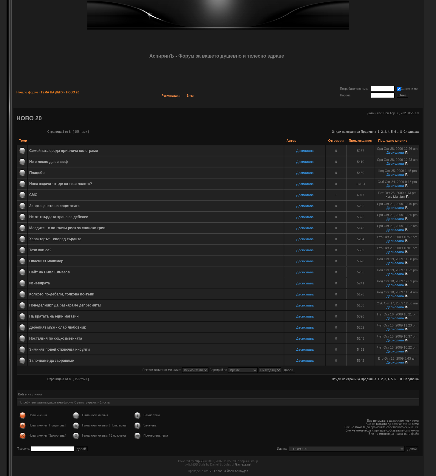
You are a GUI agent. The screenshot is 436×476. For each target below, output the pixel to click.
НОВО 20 (72, 92)
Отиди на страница (346, 131)
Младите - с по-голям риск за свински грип (67, 228)
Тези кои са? (40, 250)
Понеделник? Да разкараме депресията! (65, 305)
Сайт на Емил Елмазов (49, 272)
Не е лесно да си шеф (48, 162)
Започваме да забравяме (51, 360)
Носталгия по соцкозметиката (55, 338)
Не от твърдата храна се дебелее (58, 217)
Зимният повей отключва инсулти (59, 349)
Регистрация (171, 95)
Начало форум (27, 92)
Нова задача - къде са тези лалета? (60, 184)
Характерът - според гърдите (55, 239)
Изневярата (39, 283)
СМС (33, 195)
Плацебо (37, 173)
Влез (190, 95)
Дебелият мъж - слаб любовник (57, 327)
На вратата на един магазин (54, 316)
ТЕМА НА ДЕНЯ (52, 92)
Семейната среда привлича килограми (63, 151)
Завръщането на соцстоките (54, 206)
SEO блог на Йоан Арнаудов (228, 471)
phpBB (199, 461)
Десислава (305, 150)
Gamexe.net (243, 464)
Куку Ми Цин (395, 196)
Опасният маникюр (46, 261)
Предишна (368, 131)
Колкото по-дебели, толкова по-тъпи (61, 294)
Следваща (411, 131)
